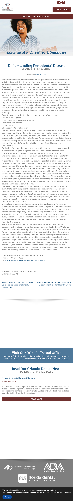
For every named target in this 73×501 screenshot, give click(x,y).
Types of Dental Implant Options (19, 378)
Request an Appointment (37, 16)
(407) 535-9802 (10, 358)
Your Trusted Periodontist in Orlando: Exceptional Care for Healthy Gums (54, 283)
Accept (7, 497)
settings (67, 492)
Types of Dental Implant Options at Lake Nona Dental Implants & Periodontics (18, 285)
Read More (36, 398)
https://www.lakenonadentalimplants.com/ (25, 260)
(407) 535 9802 (62, 9)
